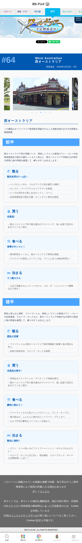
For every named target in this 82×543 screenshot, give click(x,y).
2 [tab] (36, 112)
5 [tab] (50, 112)
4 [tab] (45, 112)
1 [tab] (32, 112)
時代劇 (37, 11)
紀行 (53, 11)
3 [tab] (41, 112)
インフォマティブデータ (24, 515)
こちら (46, 491)
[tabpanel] (41, 94)
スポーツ (7, 11)
